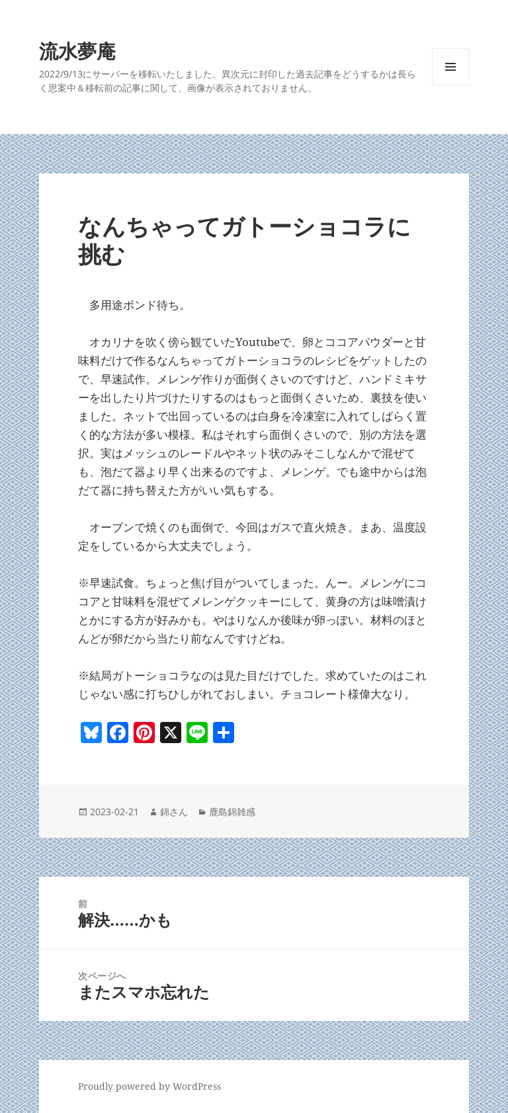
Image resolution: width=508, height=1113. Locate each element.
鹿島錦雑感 (232, 811)
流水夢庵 (77, 51)
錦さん (174, 811)
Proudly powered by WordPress (149, 1086)
